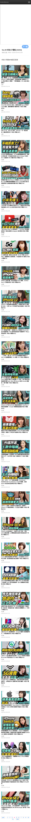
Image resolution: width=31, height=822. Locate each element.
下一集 (25, 47)
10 (28, 817)
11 (13, 819)
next (17, 819)
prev (3, 817)
